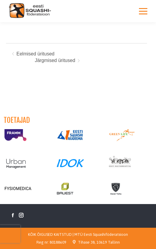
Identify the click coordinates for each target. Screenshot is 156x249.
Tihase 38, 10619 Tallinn (99, 242)
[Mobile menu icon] (143, 11)
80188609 (58, 242)
